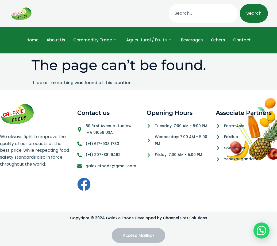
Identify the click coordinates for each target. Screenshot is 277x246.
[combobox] (203, 13)
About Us (56, 40)
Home (32, 40)
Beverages (192, 40)
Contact (242, 40)
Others (218, 40)
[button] (261, 230)
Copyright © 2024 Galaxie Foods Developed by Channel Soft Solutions (138, 218)
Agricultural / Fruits (148, 40)
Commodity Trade (95, 40)
